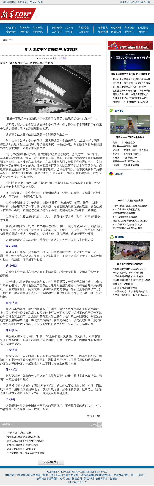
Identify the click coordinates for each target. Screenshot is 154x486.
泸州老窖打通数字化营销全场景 (22, 445)
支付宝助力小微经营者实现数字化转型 (25, 453)
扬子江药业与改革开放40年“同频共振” (25, 441)
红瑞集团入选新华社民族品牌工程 (23, 437)
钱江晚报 (62, 58)
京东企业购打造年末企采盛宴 (21, 449)
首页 (5, 40)
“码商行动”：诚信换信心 (19, 432)
